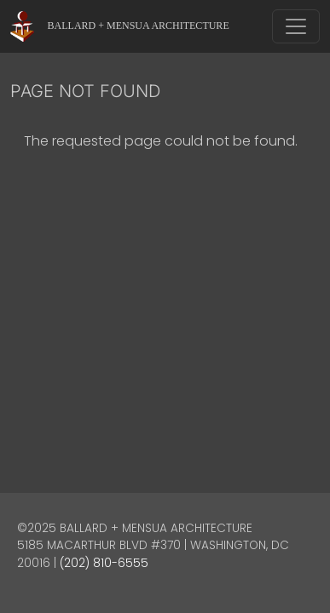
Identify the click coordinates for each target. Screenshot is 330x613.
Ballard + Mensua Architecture (138, 26)
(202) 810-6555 (104, 563)
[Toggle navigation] (296, 26)
